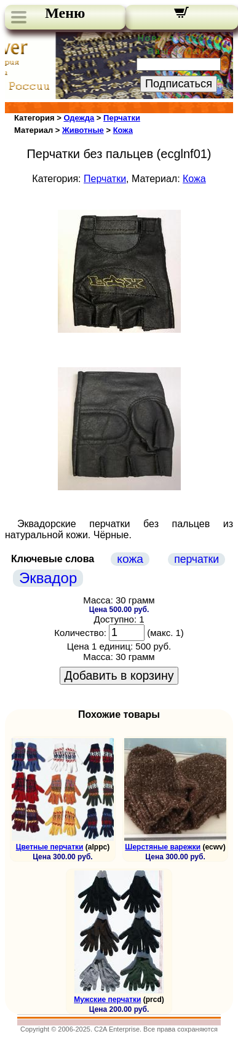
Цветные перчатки (50, 847)
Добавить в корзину (119, 675)
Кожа (123, 130)
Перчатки (121, 117)
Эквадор (48, 578)
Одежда (78, 117)
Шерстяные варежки (162, 847)
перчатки (196, 559)
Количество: (80, 632)
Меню (65, 13)
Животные (83, 130)
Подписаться (178, 84)
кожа (130, 558)
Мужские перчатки (107, 999)
